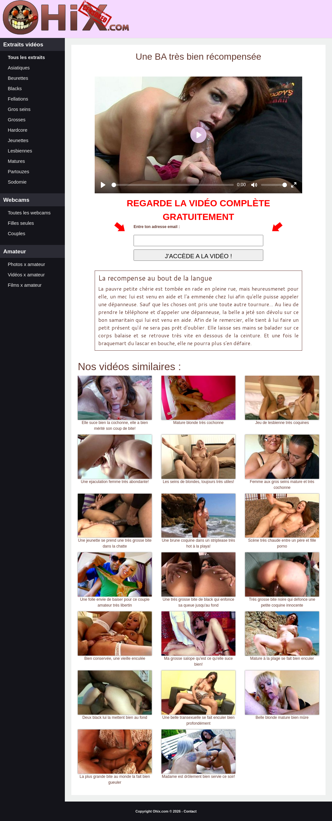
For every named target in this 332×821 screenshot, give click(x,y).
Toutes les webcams (29, 212)
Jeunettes (18, 140)
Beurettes (18, 78)
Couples (16, 233)
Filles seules (21, 223)
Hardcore (17, 130)
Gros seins (19, 109)
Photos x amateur (26, 264)
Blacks (15, 88)
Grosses (17, 119)
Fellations (18, 99)
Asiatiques (19, 67)
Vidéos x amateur (26, 274)
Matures (16, 161)
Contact (190, 811)
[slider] (173, 185)
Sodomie (17, 182)
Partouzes (18, 171)
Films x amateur (25, 285)
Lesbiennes (20, 150)
